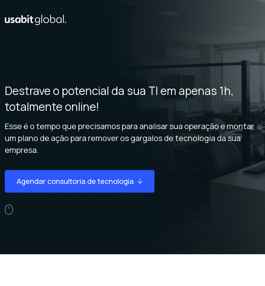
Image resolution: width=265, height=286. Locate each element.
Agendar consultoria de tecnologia (79, 181)
